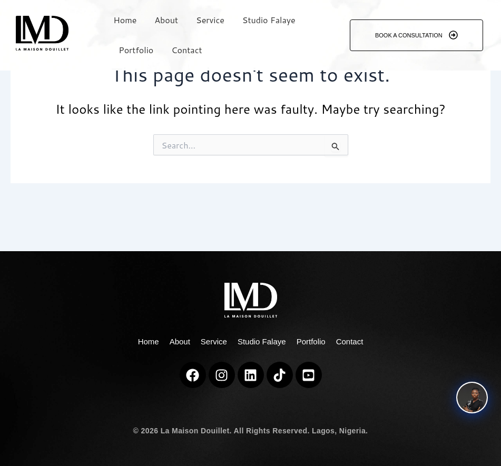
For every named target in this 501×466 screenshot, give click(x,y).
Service (210, 20)
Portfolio (136, 50)
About (166, 20)
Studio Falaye (269, 20)
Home (124, 20)
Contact (186, 50)
